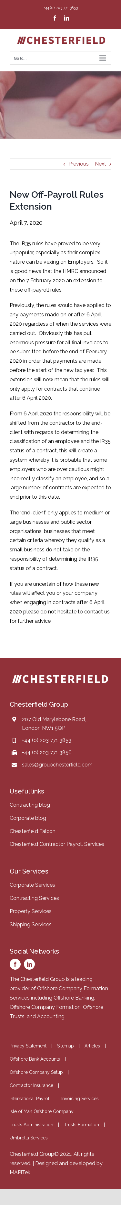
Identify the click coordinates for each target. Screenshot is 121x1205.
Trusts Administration (31, 1124)
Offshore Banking (74, 998)
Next (100, 164)
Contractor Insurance (31, 1085)
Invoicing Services (80, 1098)
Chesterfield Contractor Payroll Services (57, 844)
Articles (92, 1045)
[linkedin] (29, 964)
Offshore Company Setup (36, 1072)
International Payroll (30, 1098)
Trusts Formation (81, 1124)
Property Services (31, 911)
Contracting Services (34, 898)
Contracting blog (30, 805)
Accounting (51, 1016)
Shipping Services (31, 924)
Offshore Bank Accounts (35, 1059)
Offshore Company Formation (45, 1007)
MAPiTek (20, 1172)
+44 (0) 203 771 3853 (46, 740)
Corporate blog (28, 818)
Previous (78, 164)
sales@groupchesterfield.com (57, 765)
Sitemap (65, 1045)
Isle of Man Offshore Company (42, 1111)
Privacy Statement (28, 1045)
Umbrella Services (29, 1137)
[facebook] (15, 964)
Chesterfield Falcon (32, 831)
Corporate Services (32, 885)
